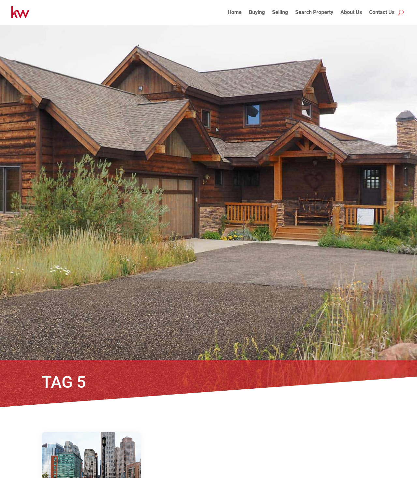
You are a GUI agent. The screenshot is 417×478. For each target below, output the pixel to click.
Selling (280, 12)
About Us (351, 12)
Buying (257, 12)
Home (235, 12)
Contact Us (382, 12)
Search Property (314, 12)
